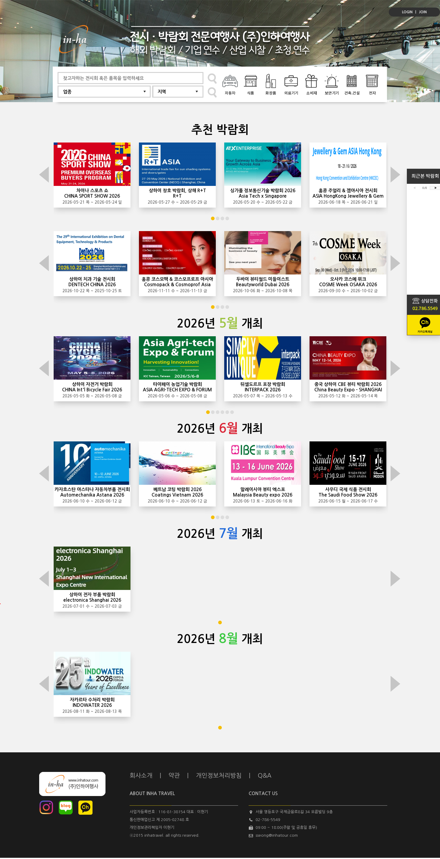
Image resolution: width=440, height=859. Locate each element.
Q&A (265, 776)
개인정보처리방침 (219, 776)
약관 (174, 776)
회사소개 (141, 776)
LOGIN (407, 12)
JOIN (423, 12)
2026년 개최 (220, 323)
